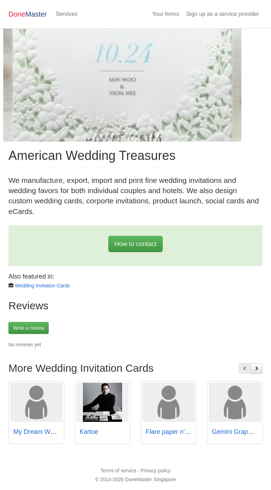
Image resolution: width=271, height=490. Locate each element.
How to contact (135, 243)
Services (66, 14)
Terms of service (118, 470)
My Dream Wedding (41, 431)
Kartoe (89, 431)
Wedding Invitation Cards (42, 285)
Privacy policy (155, 470)
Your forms (165, 14)
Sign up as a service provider (222, 14)
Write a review (28, 328)
